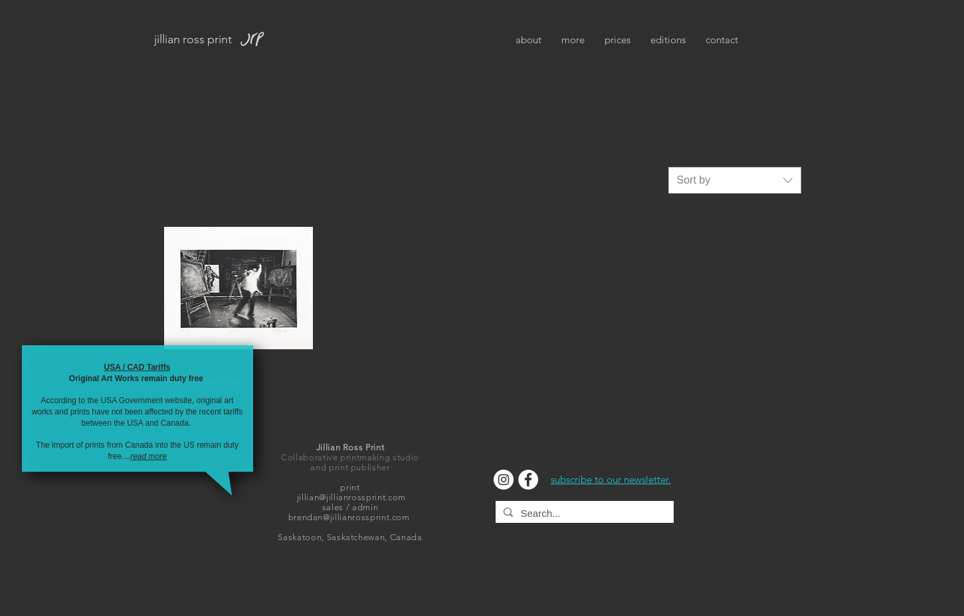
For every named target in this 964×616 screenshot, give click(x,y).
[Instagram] (504, 480)
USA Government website (145, 400)
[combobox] (734, 180)
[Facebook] (528, 480)
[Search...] (583, 513)
